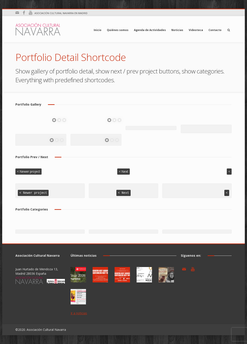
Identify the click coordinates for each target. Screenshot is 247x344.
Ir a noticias (79, 313)
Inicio (97, 30)
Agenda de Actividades (150, 30)
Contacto (215, 30)
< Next (123, 172)
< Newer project (28, 172)
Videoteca (196, 30)
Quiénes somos (117, 30)
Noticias (177, 30)
